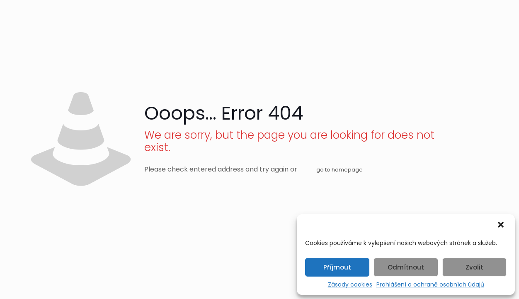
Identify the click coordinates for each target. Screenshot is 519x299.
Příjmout (337, 267)
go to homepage (339, 170)
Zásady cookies (350, 285)
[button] (502, 225)
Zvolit (474, 267)
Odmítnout (406, 267)
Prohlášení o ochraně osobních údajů (430, 285)
